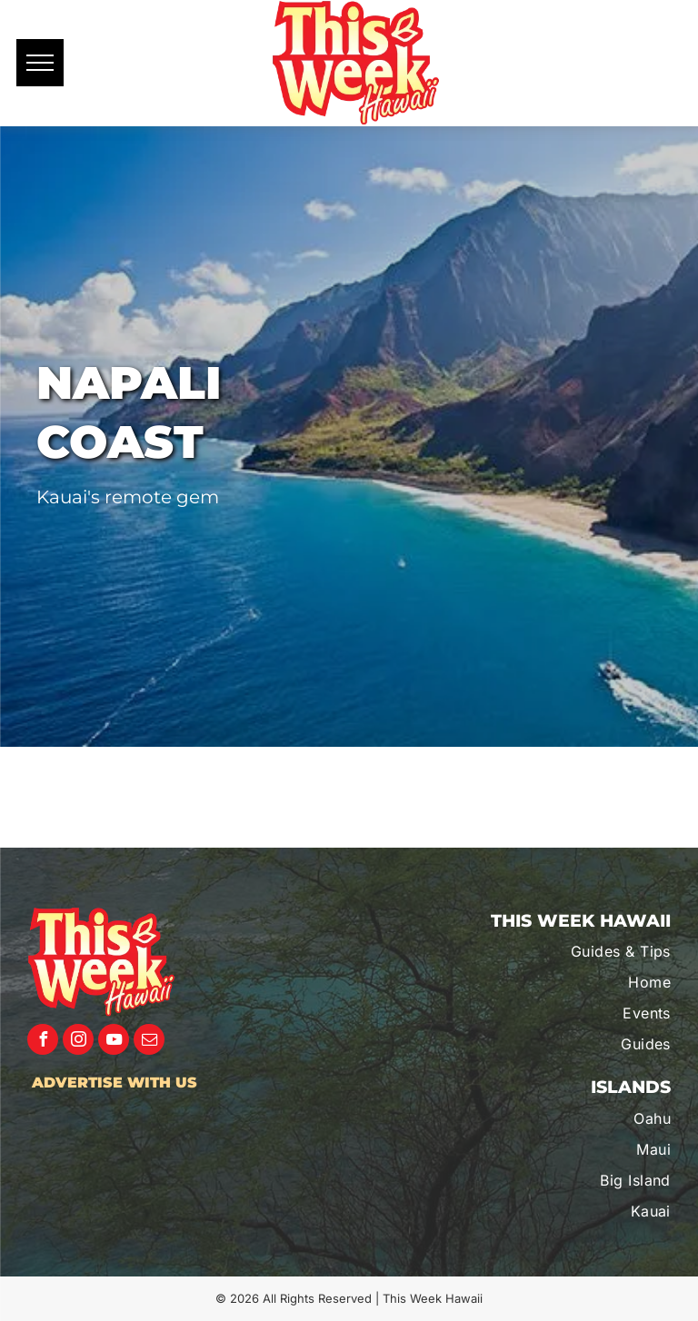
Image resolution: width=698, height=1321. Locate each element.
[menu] (40, 62)
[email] (149, 1041)
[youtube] (113, 1041)
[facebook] (42, 1041)
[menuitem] (575, 951)
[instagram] (78, 1041)
